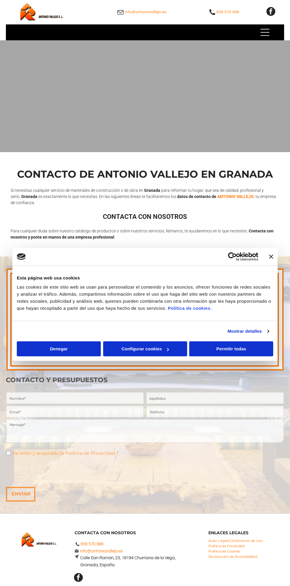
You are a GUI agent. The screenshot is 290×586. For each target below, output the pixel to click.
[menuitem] (237, 540)
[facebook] (270, 12)
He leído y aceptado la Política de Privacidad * (65, 453)
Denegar (58, 349)
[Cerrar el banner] (271, 256)
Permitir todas (231, 349)
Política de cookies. (190, 308)
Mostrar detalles (245, 331)
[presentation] (51, 469)
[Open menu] (265, 32)
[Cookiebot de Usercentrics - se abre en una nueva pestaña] (232, 256)
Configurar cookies (145, 349)
